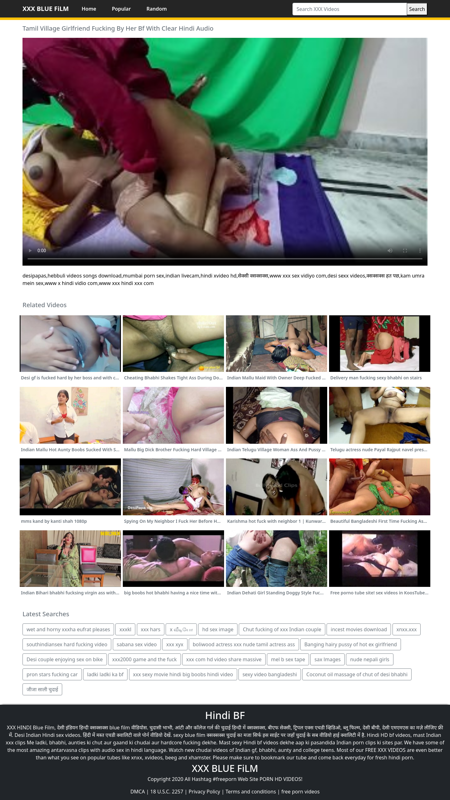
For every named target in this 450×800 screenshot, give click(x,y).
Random (157, 8)
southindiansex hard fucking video (67, 644)
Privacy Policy (204, 791)
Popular (121, 8)
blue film (119, 727)
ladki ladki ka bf (105, 674)
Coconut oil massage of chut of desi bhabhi (357, 674)
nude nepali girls (369, 659)
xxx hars (151, 629)
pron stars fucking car (52, 674)
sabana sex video (137, 644)
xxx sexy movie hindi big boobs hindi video (183, 674)
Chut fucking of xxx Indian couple (282, 629)
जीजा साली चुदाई (42, 689)
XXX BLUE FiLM (45, 8)
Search (417, 9)
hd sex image (217, 629)
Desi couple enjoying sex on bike (65, 659)
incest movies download (359, 629)
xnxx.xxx (407, 629)
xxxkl (125, 629)
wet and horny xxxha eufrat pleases (68, 629)
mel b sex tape (288, 659)
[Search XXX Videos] (349, 9)
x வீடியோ (181, 629)
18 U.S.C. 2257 (166, 791)
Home (89, 8)
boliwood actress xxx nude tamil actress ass (244, 644)
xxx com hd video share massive (224, 659)
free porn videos (300, 791)
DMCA (137, 791)
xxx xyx (174, 644)
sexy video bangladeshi (269, 674)
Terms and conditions (251, 791)
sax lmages (327, 659)
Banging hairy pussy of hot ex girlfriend (350, 644)
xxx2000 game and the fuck (144, 659)
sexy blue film (189, 735)
